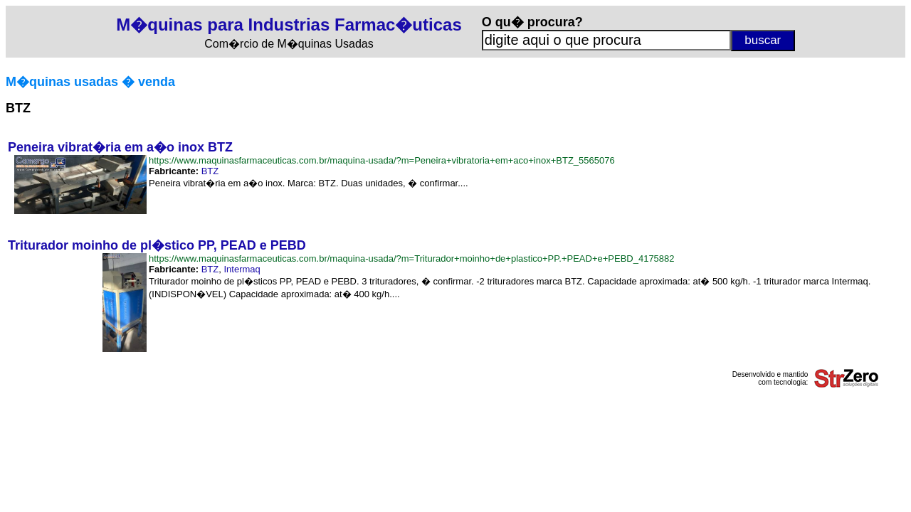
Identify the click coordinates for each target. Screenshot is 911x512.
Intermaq (242, 269)
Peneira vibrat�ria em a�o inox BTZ (120, 147)
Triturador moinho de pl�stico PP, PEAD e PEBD (157, 245)
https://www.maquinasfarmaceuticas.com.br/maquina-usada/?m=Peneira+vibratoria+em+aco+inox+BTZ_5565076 (382, 160)
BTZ (210, 171)
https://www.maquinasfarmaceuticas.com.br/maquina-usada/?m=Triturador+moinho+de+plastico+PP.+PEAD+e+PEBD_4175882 (412, 258)
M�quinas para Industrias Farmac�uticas (288, 24)
